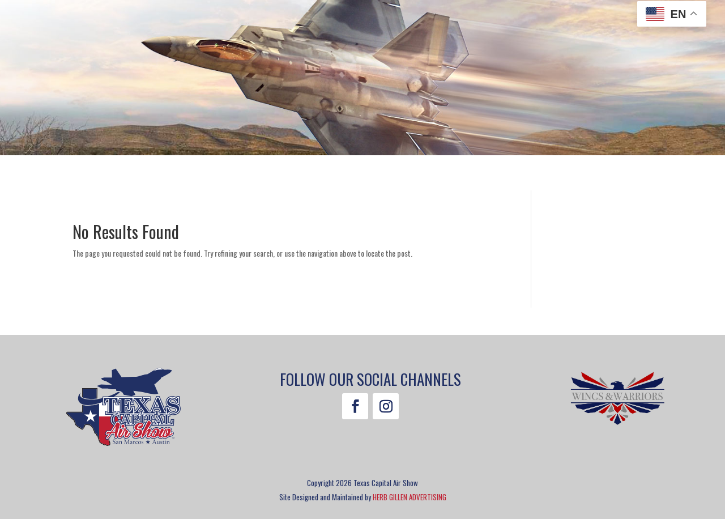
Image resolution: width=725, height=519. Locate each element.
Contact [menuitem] (598, 174)
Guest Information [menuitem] (275, 174)
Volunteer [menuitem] (370, 174)
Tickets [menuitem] (113, 174)
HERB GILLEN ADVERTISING (409, 497)
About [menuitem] (497, 174)
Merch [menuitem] (551, 174)
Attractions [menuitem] (174, 174)
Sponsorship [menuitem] (438, 174)
